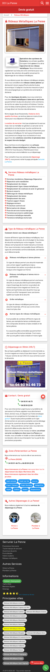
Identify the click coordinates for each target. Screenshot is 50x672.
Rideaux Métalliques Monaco (14, 629)
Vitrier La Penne (8, 568)
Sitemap (6, 589)
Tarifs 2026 (7, 584)
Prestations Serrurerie (11, 546)
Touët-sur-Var (24, 481)
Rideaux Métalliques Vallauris (14, 646)
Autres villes (37, 662)
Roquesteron (35, 489)
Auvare (25, 489)
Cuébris (16, 489)
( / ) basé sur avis (26, 594)
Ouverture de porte (10, 551)
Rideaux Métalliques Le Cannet (15, 616)
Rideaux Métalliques (21, 15)
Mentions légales (9, 587)
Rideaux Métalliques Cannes (14, 612)
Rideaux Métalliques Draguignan (15, 654)
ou (27, 463)
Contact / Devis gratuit (12, 581)
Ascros (34, 481)
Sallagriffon (39, 485)
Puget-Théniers (12, 485)
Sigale (8, 489)
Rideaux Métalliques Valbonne (14, 641)
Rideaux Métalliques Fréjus (13, 658)
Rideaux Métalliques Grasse (36, 612)
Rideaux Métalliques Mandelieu (15, 620)
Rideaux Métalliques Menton (14, 624)
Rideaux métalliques (10, 558)
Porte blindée (7, 553)
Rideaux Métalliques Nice (36, 633)
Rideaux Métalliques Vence (13, 650)
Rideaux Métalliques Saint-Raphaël (16, 663)
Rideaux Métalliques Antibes (14, 603)
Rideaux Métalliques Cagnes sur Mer (16, 607)
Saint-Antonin (11, 481)
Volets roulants (8, 556)
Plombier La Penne (9, 571)
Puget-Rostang (26, 485)
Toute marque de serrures (12, 549)
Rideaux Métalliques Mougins (14, 633)
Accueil (6, 15)
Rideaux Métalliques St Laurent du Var (17, 637)
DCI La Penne (9, 3)
